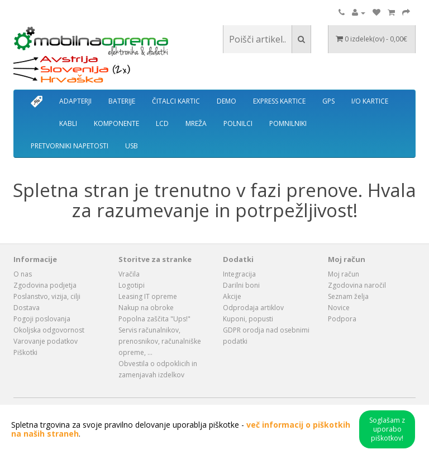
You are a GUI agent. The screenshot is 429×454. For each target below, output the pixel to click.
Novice (339, 307)
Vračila (129, 274)
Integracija (239, 274)
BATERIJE (121, 101)
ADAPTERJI (75, 101)
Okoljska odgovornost (48, 330)
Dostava (26, 307)
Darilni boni (241, 285)
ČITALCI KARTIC (176, 101)
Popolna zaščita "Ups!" (154, 319)
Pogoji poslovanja (41, 319)
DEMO (226, 101)
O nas (22, 274)
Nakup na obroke (146, 307)
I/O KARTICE (369, 101)
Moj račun (343, 274)
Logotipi (131, 285)
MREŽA (196, 123)
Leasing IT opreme (147, 296)
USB (131, 146)
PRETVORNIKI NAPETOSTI (69, 146)
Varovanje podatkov (45, 341)
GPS (328, 101)
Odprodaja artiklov (253, 307)
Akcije (232, 296)
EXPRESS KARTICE (279, 101)
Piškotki (25, 352)
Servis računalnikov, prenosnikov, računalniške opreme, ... (159, 341)
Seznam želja (348, 296)
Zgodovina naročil (357, 285)
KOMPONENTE (116, 123)
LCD (162, 123)
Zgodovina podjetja (45, 285)
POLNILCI (237, 123)
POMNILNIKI (288, 123)
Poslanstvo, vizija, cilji (46, 296)
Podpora (342, 319)
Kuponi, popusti (248, 319)
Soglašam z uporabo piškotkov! (387, 429)
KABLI (68, 123)
